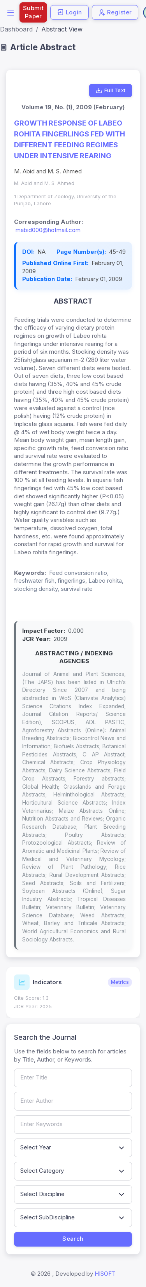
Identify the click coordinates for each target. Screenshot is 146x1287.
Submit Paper (33, 12)
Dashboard (16, 29)
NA (41, 251)
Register (115, 12)
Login (69, 12)
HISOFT (105, 1273)
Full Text (110, 90)
